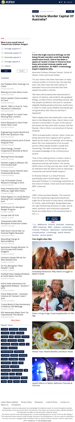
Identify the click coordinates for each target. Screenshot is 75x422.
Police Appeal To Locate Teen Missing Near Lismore (14, 115)
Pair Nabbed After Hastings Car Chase (15, 85)
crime (21, 363)
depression (55, 230)
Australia (60, 224)
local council (13, 348)
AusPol (22, 359)
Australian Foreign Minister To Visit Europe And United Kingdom (14, 249)
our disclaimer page (44, 420)
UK (28, 344)
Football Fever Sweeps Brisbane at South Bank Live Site (15, 275)
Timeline (5, 78)
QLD (26, 370)
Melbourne (42, 224)
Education (35, 11)
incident (24, 381)
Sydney (19, 374)
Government (14, 329)
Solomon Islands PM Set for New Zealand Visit (13, 258)
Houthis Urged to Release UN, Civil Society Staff (14, 163)
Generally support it (12, 53)
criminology (51, 232)
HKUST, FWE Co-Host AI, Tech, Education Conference (14, 107)
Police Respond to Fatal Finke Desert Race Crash (14, 123)
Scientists (5, 374)
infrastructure (19, 351)
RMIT (50, 227)
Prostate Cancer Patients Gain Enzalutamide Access (14, 172)
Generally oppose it (12, 57)
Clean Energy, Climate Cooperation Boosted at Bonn (14, 149)
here (37, 214)
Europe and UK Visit (10, 215)
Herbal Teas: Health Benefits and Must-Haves (52, 351)
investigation (13, 359)
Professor (45, 230)
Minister (21, 340)
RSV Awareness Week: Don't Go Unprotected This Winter (15, 313)
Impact (4, 381)
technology (23, 355)
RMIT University (39, 227)
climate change (15, 378)
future (12, 374)
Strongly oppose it (12, 61)
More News (15, 320)
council (22, 344)
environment (12, 340)
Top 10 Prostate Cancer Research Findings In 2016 (12, 181)
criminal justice (38, 232)
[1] (72, 414)
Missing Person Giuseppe (12, 156)
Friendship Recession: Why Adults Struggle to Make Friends (52, 272)
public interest (64, 232)
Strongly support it (12, 48)
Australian (20, 333)
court (10, 381)
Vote (6, 71)
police (13, 333)
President (5, 378)
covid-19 (4, 348)
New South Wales (7, 351)
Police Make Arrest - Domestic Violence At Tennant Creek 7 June (14, 296)
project (15, 363)
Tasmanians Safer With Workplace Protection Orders (14, 222)
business (15, 344)
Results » (22, 71)
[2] (1, 416)
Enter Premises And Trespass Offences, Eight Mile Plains (14, 189)
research (5, 337)
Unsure (7, 66)
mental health (67, 230)
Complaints (29, 405)
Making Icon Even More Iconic (14, 92)
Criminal (35, 230)
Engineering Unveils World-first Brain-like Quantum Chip (15, 133)
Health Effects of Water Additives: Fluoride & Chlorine (52, 384)
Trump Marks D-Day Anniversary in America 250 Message (15, 305)
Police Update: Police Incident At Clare (14, 99)
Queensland (6, 344)
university (69, 224)
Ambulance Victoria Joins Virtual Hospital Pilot (15, 141)
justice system (46, 235)
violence (57, 227)
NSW (11, 337)
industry (4, 359)
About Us (17, 405)
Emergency (5, 366)
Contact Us (5, 405)
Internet (16, 381)
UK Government (17, 370)
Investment (5, 355)
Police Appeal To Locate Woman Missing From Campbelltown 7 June (15, 199)
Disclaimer (40, 402)
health (4, 340)
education (14, 355)
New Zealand (6, 370)
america (24, 378)
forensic (35, 235)
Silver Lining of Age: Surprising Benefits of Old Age (53, 314)
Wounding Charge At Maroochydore (10, 240)
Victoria (51, 224)
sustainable (14, 366)
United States (6, 363)
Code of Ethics (54, 402)
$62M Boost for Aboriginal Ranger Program (13, 208)
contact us (31, 420)
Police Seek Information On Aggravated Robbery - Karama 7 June (15, 285)
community (67, 227)
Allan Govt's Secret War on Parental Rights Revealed (13, 232)
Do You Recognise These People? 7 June (12, 267)
